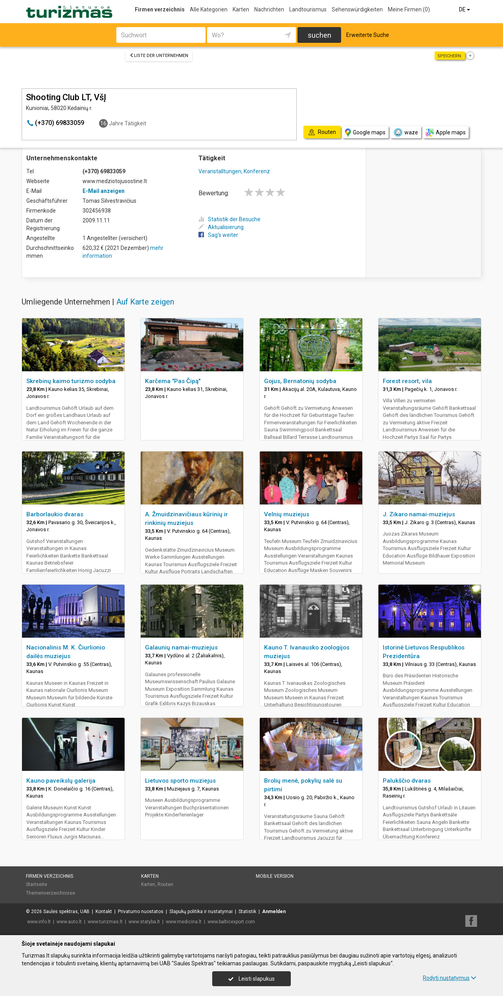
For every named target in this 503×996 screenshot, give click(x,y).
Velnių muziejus (286, 514)
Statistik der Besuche (229, 219)
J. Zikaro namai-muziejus (419, 514)
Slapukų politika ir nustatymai (201, 911)
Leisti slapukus (251, 979)
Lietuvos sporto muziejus (180, 780)
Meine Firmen (409, 9)
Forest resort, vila (407, 381)
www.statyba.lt (144, 921)
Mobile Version (275, 876)
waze (405, 132)
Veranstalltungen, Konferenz (234, 171)
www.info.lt (39, 921)
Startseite (36, 884)
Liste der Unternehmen (159, 55)
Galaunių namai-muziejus (181, 647)
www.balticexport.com (231, 921)
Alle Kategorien (209, 9)
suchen (319, 35)
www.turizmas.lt (105, 921)
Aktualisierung (221, 227)
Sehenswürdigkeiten (357, 9)
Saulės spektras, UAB (66, 911)
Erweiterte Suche (367, 35)
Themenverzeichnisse (50, 893)
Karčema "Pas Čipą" (172, 381)
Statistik (247, 911)
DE (465, 9)
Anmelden (274, 911)
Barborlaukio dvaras (54, 514)
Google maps (365, 132)
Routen (165, 884)
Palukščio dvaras (407, 780)
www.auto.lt (69, 921)
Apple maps (446, 132)
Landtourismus (308, 9)
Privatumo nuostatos (140, 911)
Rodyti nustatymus (449, 978)
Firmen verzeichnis (160, 9)
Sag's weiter (218, 235)
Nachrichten (269, 9)
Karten (241, 9)
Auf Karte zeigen (145, 301)
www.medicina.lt (184, 921)
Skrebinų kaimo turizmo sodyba (71, 381)
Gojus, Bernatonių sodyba (300, 381)
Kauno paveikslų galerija (60, 780)
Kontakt (103, 911)
